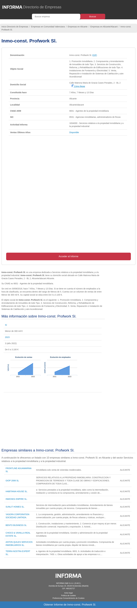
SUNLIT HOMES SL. (15, 507)
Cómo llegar (78, 86)
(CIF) (94, 55)
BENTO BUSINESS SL (16, 525)
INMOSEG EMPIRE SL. (16, 499)
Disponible (74, 132)
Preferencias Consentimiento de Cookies (68, 598)
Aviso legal (68, 593)
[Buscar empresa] (56, 16)
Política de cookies (68, 596)
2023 (7, 337)
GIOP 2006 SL (12, 480)
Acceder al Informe (68, 256)
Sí (6, 325)
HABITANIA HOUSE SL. (17, 491)
